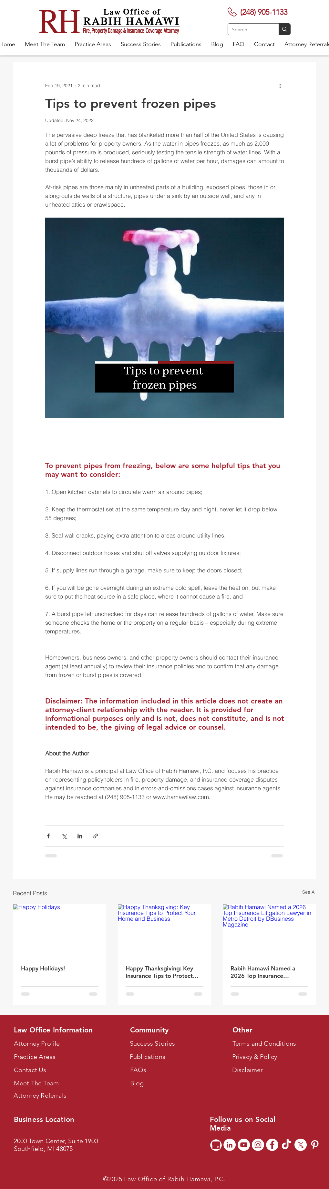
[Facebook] (272, 1145)
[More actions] (280, 85)
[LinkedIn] (229, 1145)
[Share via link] (96, 836)
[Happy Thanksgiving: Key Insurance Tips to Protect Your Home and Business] (164, 930)
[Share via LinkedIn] (80, 836)
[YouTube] (244, 1145)
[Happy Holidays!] (60, 930)
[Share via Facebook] (48, 836)
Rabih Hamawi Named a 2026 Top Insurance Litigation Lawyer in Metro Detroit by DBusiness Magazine (266, 972)
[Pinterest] (315, 1145)
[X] (300, 1145)
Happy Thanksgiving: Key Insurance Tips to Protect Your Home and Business (159, 972)
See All (309, 892)
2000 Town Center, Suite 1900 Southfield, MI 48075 (56, 1145)
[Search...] (248, 30)
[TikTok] (286, 1145)
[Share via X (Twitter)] (64, 836)
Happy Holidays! (43, 968)
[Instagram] (258, 1145)
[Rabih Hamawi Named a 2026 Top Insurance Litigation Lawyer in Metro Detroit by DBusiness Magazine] (269, 930)
